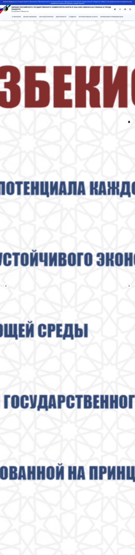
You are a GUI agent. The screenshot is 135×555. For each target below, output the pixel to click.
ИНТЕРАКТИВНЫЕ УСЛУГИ (88, 17)
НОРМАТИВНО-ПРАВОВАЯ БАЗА (111, 17)
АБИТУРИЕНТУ (61, 17)
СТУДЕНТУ (72, 17)
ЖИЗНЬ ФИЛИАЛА (30, 17)
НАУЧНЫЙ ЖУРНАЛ (46, 17)
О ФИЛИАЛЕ (16, 17)
